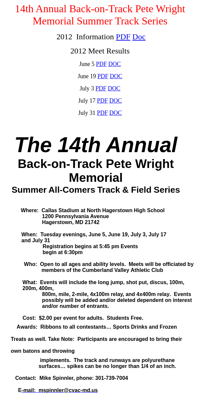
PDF (123, 36)
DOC (116, 76)
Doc (138, 36)
